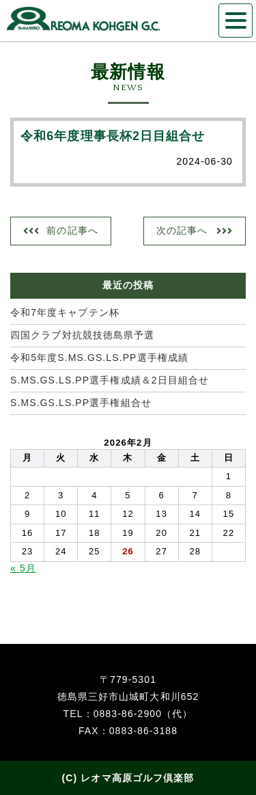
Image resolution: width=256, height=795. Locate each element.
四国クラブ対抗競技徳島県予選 (82, 334)
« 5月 (23, 568)
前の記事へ (72, 230)
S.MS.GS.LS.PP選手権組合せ (81, 402)
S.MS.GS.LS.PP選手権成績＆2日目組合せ (109, 380)
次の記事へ (182, 230)
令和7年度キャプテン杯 (64, 312)
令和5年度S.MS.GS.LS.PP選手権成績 (99, 357)
